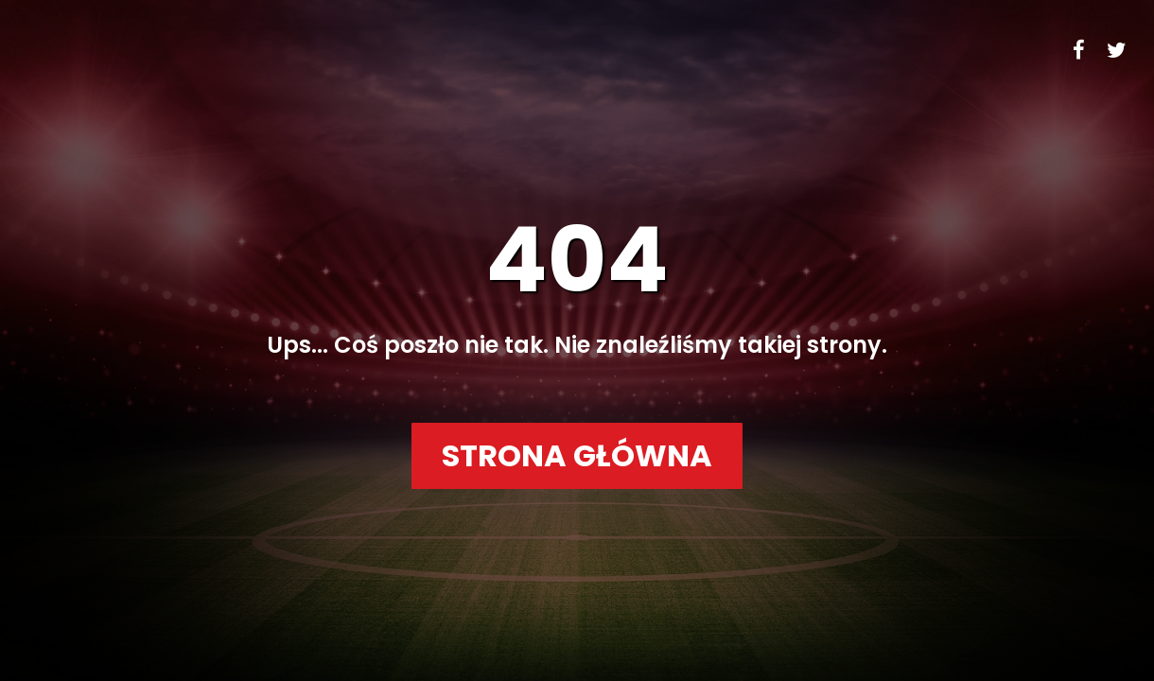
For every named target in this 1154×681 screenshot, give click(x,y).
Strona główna (577, 455)
